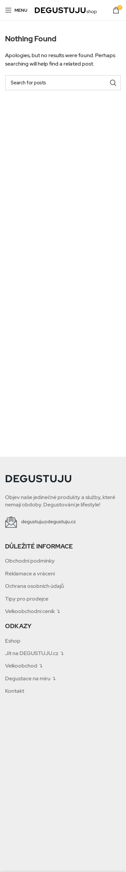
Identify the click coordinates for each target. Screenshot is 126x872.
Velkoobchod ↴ (24, 665)
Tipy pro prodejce (26, 598)
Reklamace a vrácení (30, 573)
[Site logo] (66, 9)
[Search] (63, 82)
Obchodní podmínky (30, 560)
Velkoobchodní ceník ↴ (32, 611)
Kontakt (14, 690)
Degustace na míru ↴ (30, 678)
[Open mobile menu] (16, 10)
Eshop (12, 640)
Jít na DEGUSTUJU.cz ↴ (34, 653)
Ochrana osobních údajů (34, 586)
